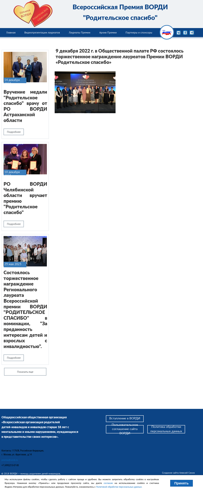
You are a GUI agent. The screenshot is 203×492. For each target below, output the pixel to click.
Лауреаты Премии (79, 32)
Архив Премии (108, 32)
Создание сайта (170, 472)
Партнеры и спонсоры (139, 32)
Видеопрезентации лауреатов (42, 32)
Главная (11, 32)
